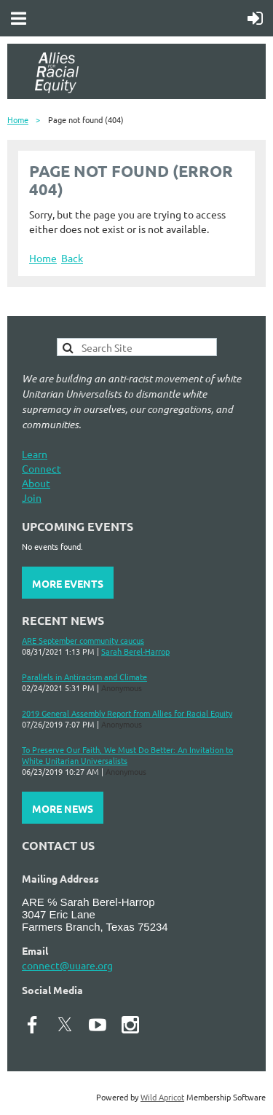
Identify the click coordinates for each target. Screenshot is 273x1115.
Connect (41, 468)
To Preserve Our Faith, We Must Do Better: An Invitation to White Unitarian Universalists (127, 755)
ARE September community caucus (83, 640)
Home (17, 119)
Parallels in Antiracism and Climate (84, 676)
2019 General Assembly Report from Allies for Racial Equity (127, 713)
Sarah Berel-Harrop (135, 651)
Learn (34, 453)
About (36, 482)
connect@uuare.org (67, 965)
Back (72, 257)
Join (31, 497)
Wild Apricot (162, 1097)
